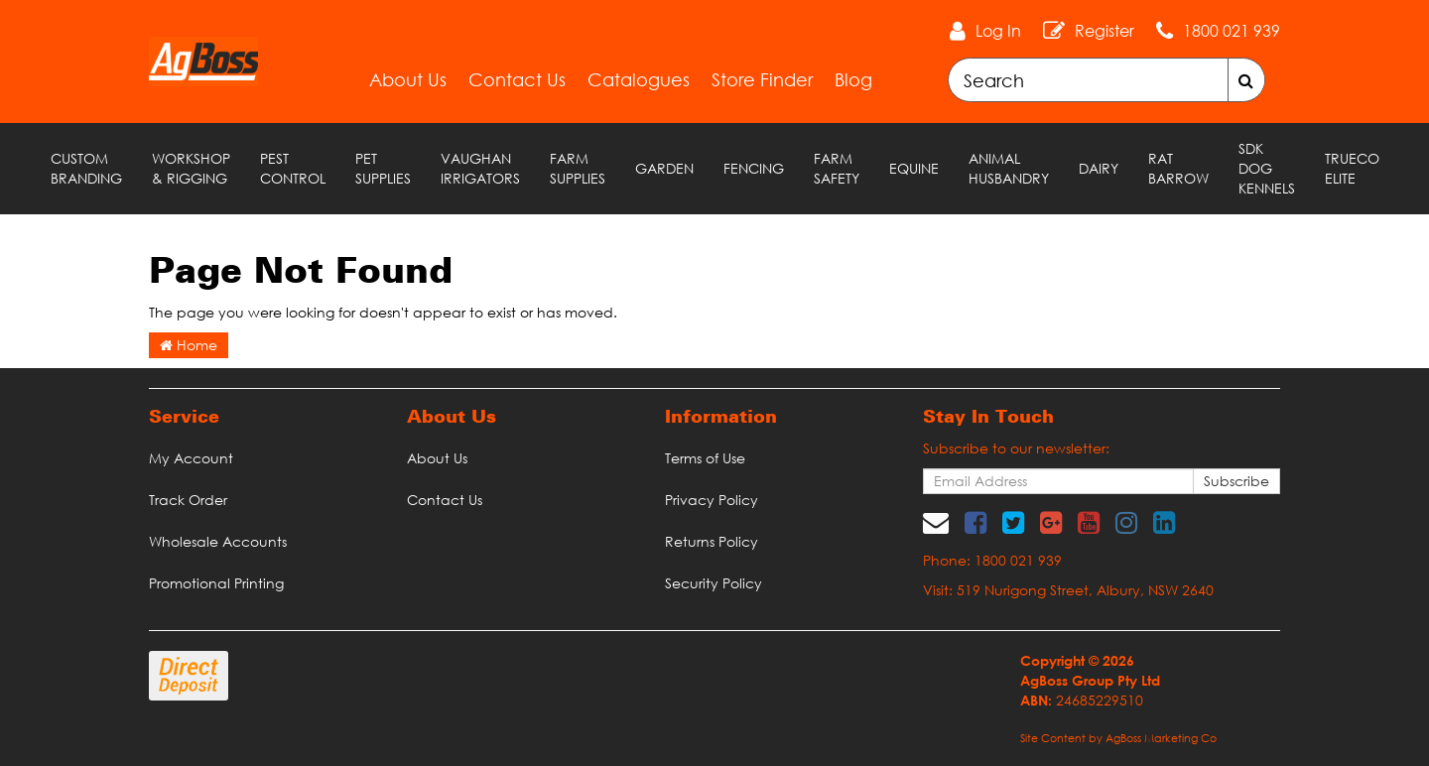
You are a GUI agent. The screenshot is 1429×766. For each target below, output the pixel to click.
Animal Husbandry (1009, 168)
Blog (853, 79)
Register (1104, 31)
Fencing (753, 168)
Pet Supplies (383, 168)
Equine (914, 168)
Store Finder (762, 79)
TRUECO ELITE (1352, 168)
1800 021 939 (1231, 31)
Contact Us (517, 79)
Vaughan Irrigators (480, 168)
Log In (998, 31)
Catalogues (638, 79)
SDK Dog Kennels (1266, 168)
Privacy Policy (711, 499)
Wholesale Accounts (218, 541)
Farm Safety (836, 168)
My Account (191, 457)
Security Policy (713, 582)
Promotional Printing (216, 582)
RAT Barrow (1178, 168)
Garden (664, 168)
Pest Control (292, 168)
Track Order (188, 499)
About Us (408, 79)
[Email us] (936, 522)
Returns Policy (711, 541)
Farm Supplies (577, 168)
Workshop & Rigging (191, 168)
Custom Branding (86, 168)
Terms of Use (705, 457)
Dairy (1098, 168)
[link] (975, 522)
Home (188, 344)
